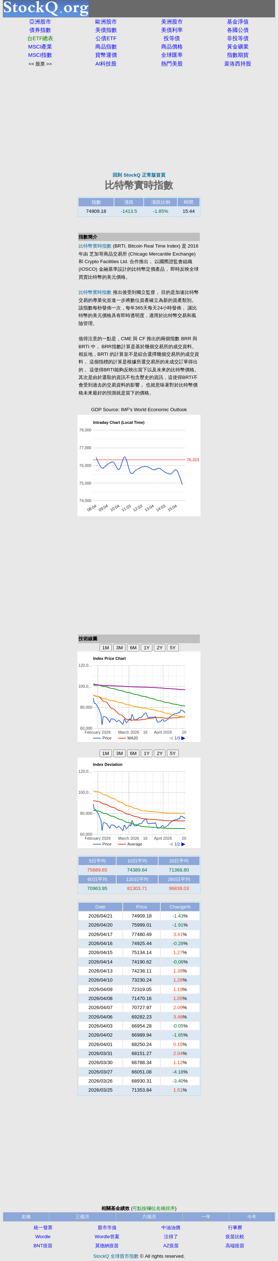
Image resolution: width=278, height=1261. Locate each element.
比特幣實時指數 (95, 246)
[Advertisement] (139, 119)
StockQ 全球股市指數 (116, 1256)
